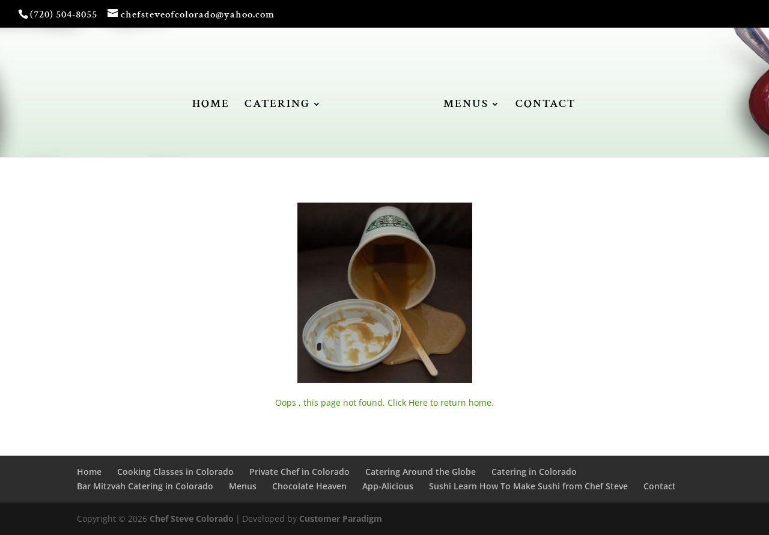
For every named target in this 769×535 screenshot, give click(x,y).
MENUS (465, 105)
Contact (659, 486)
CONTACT (545, 105)
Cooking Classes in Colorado (175, 471)
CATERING (277, 105)
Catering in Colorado (534, 471)
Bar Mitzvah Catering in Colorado (145, 486)
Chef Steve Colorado (192, 518)
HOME (210, 105)
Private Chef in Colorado (299, 471)
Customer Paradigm (340, 518)
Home (89, 471)
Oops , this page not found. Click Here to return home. (384, 402)
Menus (243, 486)
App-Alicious (387, 486)
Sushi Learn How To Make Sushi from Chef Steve (528, 486)
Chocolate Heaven (309, 486)
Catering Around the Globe (420, 471)
